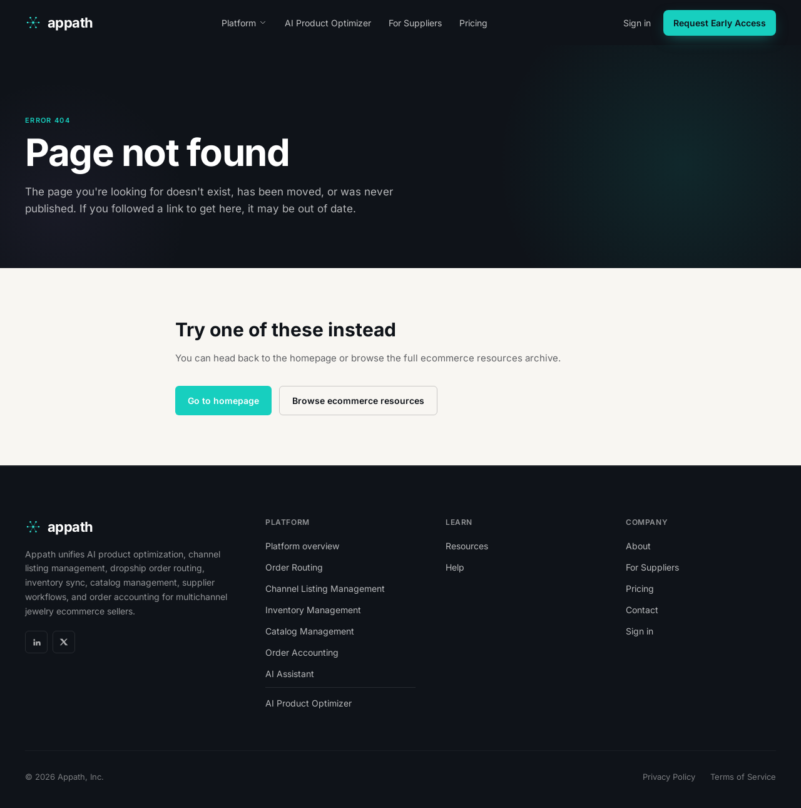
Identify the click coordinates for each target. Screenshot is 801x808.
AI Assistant (289, 673)
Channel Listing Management (325, 588)
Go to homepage (223, 400)
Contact (642, 609)
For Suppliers (415, 23)
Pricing (473, 23)
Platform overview (302, 546)
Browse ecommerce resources (358, 400)
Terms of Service (743, 777)
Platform (244, 23)
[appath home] (59, 23)
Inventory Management (313, 609)
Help (455, 567)
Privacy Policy (669, 777)
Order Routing (294, 567)
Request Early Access (719, 23)
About (638, 546)
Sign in (637, 23)
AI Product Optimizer (328, 23)
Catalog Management (309, 631)
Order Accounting (302, 652)
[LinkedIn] (36, 642)
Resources (467, 546)
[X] (64, 642)
